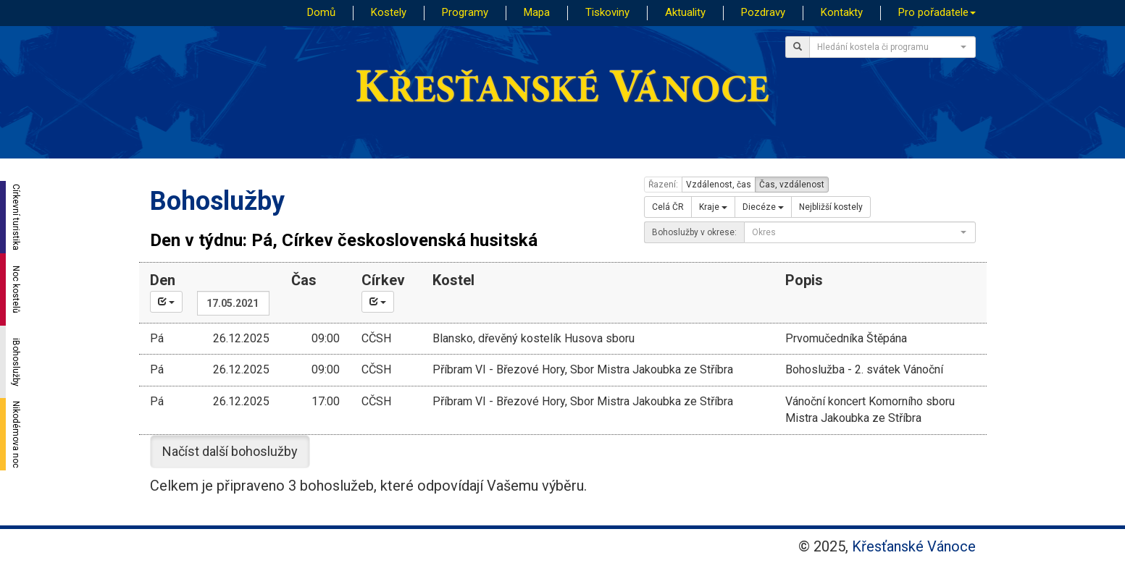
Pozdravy (763, 12)
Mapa (537, 12)
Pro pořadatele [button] (937, 12)
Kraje (713, 207)
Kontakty (842, 12)
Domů (321, 12)
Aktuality (685, 12)
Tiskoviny (607, 12)
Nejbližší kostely (831, 207)
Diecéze (763, 207)
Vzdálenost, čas (718, 184)
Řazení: (663, 184)
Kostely (388, 12)
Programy (465, 12)
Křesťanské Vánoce (914, 546)
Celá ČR (668, 207)
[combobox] (892, 47)
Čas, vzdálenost (791, 184)
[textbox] (888, 47)
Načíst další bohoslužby (230, 451)
